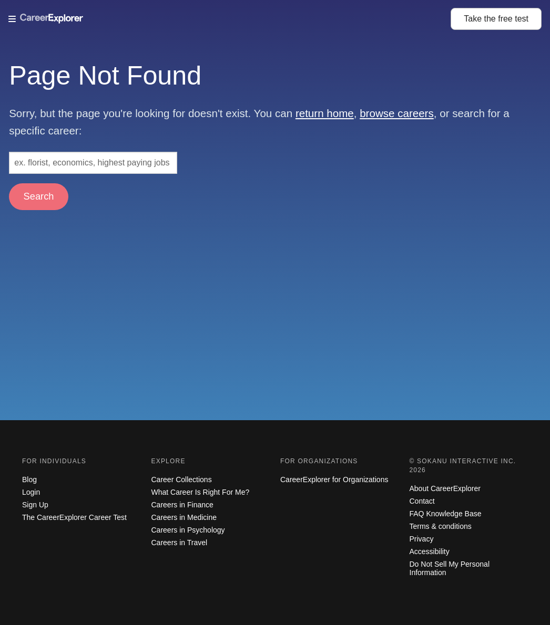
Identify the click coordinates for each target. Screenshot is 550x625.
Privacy (422, 539)
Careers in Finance (182, 505)
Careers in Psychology (188, 530)
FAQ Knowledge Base (446, 513)
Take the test (496, 19)
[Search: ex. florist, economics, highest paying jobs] (93, 163)
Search (39, 196)
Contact (422, 501)
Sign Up (35, 505)
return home (325, 113)
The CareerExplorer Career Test (74, 517)
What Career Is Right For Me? (200, 492)
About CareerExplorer (445, 488)
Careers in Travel (179, 542)
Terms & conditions (441, 526)
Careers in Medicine (184, 517)
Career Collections (181, 479)
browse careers (397, 113)
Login (31, 492)
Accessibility (430, 551)
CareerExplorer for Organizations (334, 479)
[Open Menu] (229, 19)
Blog (29, 479)
